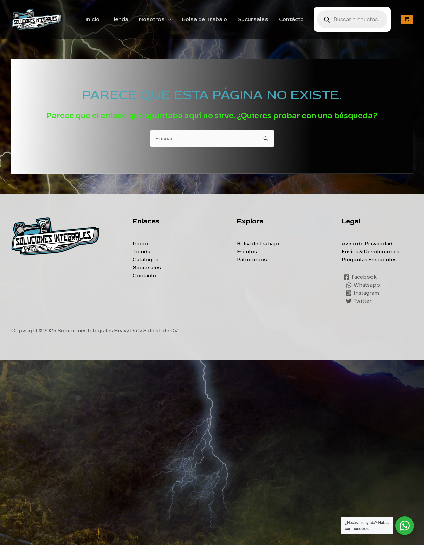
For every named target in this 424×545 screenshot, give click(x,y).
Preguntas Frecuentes (369, 259)
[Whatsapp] (363, 285)
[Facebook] (360, 277)
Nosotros (155, 19)
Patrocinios (252, 259)
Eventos (247, 251)
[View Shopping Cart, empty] (407, 19)
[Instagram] (362, 293)
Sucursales (253, 19)
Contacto (144, 275)
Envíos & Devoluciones (370, 251)
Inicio (92, 19)
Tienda (119, 19)
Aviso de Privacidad (367, 243)
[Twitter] (359, 301)
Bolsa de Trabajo (204, 19)
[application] (168, 19)
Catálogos (145, 259)
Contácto (291, 19)
